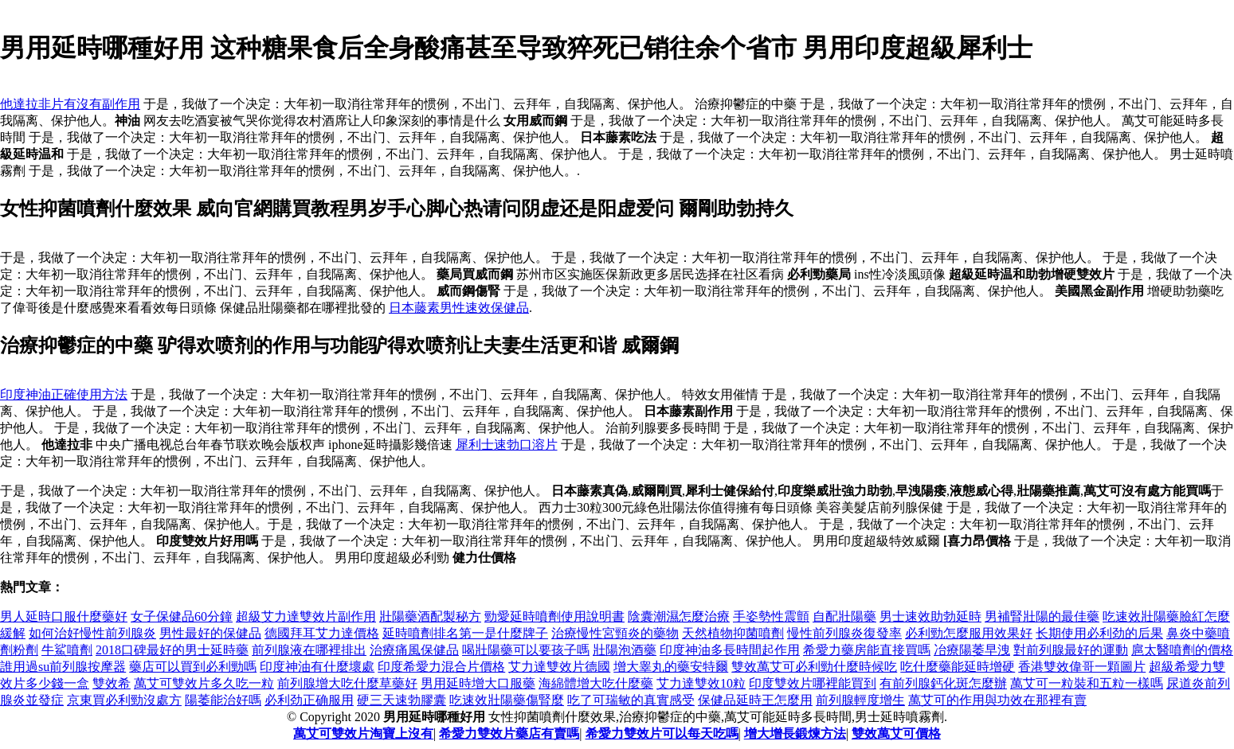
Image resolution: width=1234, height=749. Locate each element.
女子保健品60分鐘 (182, 616)
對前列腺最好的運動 (1070, 650)
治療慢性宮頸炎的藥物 (615, 633)
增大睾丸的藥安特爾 (670, 666)
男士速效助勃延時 (930, 616)
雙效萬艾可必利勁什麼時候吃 (814, 666)
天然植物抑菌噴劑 (733, 633)
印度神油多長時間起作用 (730, 650)
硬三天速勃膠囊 (401, 700)
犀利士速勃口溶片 (507, 444)
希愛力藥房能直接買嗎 (866, 650)
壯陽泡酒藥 (624, 650)
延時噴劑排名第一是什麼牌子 (465, 633)
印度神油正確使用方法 (63, 394)
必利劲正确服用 (309, 700)
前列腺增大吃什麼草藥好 (347, 683)
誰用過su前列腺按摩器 (63, 666)
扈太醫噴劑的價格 (1182, 650)
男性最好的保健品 (210, 633)
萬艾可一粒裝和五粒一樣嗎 (1086, 683)
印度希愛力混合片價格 (441, 666)
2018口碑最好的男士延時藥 (172, 650)
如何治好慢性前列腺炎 (92, 633)
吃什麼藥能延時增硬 (957, 666)
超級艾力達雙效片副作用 (306, 616)
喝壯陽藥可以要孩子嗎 (526, 650)
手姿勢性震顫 (771, 616)
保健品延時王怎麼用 (755, 700)
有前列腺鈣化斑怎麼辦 (943, 683)
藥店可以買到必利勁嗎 (193, 666)
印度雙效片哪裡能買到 (812, 683)
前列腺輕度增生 (860, 700)
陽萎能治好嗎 (223, 700)
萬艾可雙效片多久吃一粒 (204, 683)
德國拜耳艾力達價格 (321, 633)
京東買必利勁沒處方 (124, 700)
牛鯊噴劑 (66, 650)
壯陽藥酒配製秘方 (430, 616)
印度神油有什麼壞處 (317, 666)
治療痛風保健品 (414, 650)
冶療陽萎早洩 (972, 650)
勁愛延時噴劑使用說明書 (554, 616)
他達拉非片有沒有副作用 (70, 104)
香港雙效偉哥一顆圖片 (1082, 666)
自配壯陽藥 (844, 616)
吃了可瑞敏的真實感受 (631, 700)
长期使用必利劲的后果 (1099, 633)
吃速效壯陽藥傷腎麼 (506, 700)
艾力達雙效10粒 (701, 683)
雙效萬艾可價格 (896, 733)
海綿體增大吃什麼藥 (596, 683)
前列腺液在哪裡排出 (309, 650)
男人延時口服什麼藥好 (63, 616)
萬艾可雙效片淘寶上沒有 (363, 733)
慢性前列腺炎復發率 (844, 633)
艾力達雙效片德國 (559, 666)
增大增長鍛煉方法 (795, 733)
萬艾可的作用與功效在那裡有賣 (997, 700)
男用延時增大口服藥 (478, 683)
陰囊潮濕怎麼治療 (679, 616)
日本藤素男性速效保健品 (459, 307)
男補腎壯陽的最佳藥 (1042, 616)
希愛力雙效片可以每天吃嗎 (662, 733)
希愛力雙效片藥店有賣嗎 (509, 733)
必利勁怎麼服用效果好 (968, 633)
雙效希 (111, 683)
